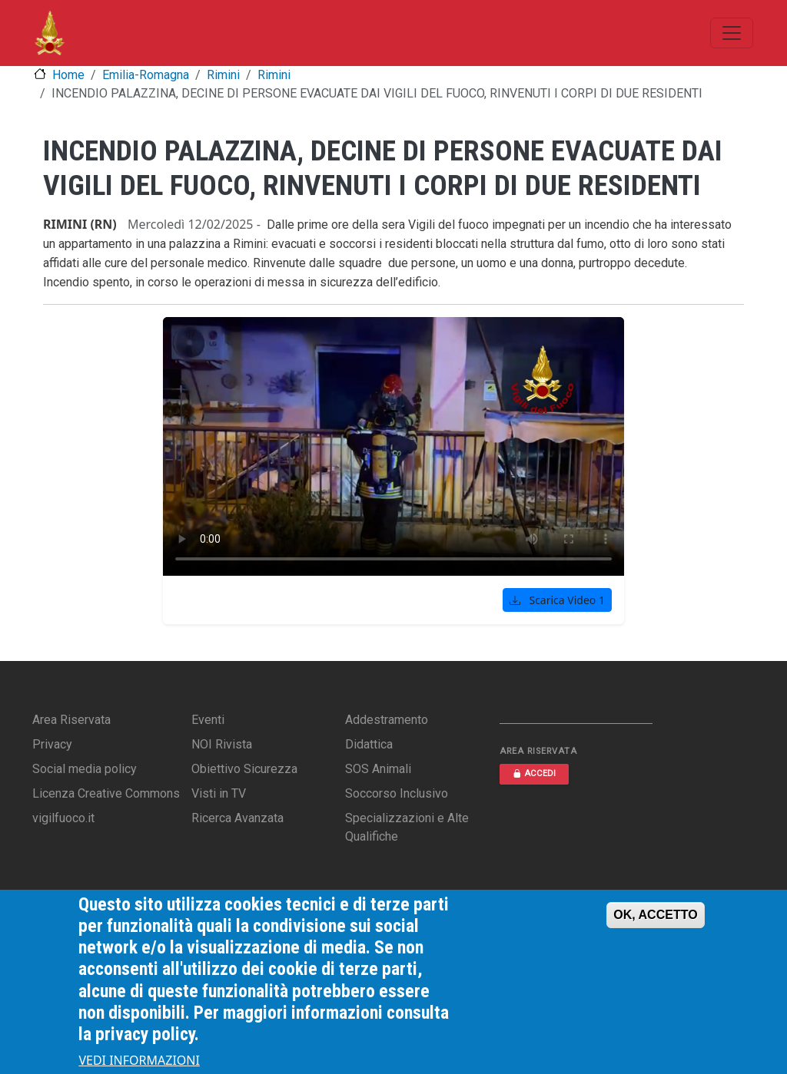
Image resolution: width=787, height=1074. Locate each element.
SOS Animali (378, 769)
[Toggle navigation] (731, 33)
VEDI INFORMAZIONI (139, 1060)
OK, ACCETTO (655, 914)
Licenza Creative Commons (106, 793)
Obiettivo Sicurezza (244, 769)
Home (68, 75)
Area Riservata (71, 719)
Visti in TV (218, 793)
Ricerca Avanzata (237, 818)
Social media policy (84, 769)
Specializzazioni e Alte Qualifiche (407, 827)
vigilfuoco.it (63, 818)
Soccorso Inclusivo (396, 793)
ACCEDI (534, 773)
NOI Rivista (221, 744)
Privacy (52, 744)
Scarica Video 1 (557, 600)
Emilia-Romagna (145, 75)
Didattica (369, 744)
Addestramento (386, 719)
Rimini (223, 75)
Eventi (207, 719)
